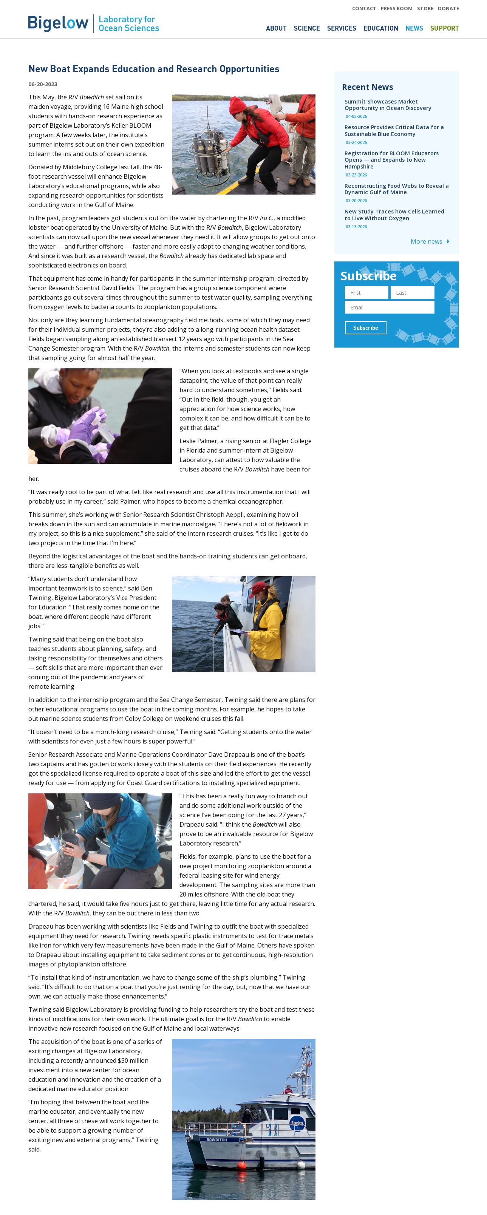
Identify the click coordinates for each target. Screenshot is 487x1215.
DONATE (448, 8)
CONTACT (364, 8)
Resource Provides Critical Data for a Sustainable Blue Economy (394, 130)
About (277, 28)
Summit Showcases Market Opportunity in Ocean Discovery (388, 104)
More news (431, 241)
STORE (425, 8)
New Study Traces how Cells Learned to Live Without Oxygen (394, 214)
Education (381, 28)
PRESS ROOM (397, 8)
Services (342, 28)
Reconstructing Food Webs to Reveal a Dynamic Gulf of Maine (397, 189)
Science (308, 28)
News (415, 28)
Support (444, 28)
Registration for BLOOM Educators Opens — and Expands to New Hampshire (392, 160)
